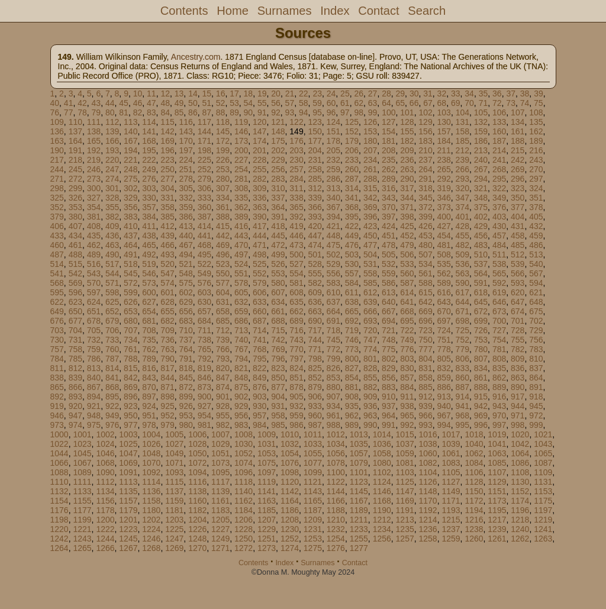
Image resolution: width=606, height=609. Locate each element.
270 (536, 169)
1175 (543, 500)
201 (259, 150)
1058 (382, 453)
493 (167, 254)
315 (370, 188)
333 (204, 197)
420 (314, 226)
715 (278, 330)
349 (499, 197)
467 (185, 245)
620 (517, 292)
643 (443, 302)
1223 (128, 529)
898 (167, 396)
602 (185, 292)
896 (130, 396)
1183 (220, 510)
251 (185, 169)
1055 (313, 453)
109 (57, 122)
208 (388, 150)
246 (94, 169)
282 (259, 178)
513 (536, 254)
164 (75, 141)
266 (462, 169)
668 (407, 311)
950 (130, 415)
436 (112, 235)
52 (220, 103)
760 (112, 349)
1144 (336, 491)
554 (296, 273)
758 (75, 349)
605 (241, 292)
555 (314, 273)
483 (481, 245)
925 (167, 406)
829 (388, 368)
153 (370, 131)
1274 (290, 548)
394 (333, 216)
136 (57, 131)
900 (204, 396)
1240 (520, 529)
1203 (174, 519)
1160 (197, 500)
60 (331, 103)
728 (517, 330)
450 (370, 235)
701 (517, 321)
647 (517, 302)
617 (462, 292)
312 (314, 188)
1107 (497, 472)
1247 (174, 538)
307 (223, 188)
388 (223, 216)
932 (296, 406)
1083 (450, 463)
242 (517, 160)
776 (407, 349)
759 (94, 349)
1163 (266, 500)
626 (130, 302)
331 (167, 197)
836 (517, 368)
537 (481, 264)
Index (334, 10)
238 (443, 160)
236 (407, 160)
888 (481, 387)
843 (149, 377)
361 (223, 207)
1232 (336, 529)
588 (425, 283)
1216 (474, 519)
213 (481, 150)
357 (149, 207)
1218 (520, 519)
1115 (174, 481)
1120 (290, 481)
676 (57, 321)
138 (94, 131)
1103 (405, 472)
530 (352, 264)
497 (241, 254)
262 (388, 169)
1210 (336, 519)
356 (130, 207)
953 (185, 415)
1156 (105, 500)
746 (352, 339)
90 (248, 112)
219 (94, 160)
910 (388, 396)
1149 (450, 491)
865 (57, 387)
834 (481, 368)
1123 (359, 481)
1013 (359, 434)
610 (333, 292)
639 (370, 302)
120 (259, 122)
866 (75, 387)
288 (370, 178)
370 (388, 207)
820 (223, 368)
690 (314, 321)
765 (204, 349)
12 (165, 93)
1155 (82, 500)
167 (130, 141)
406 (57, 226)
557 (352, 273)
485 (517, 245)
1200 (105, 519)
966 (425, 415)
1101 (359, 472)
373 (443, 207)
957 (259, 415)
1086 (520, 463)
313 (333, 188)
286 (333, 178)
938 (407, 406)
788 (130, 358)
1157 (128, 500)
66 (414, 103)
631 (223, 302)
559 (388, 273)
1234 (382, 529)
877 (278, 387)
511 (499, 254)
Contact (378, 10)
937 (388, 406)
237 (425, 160)
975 (94, 425)
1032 (290, 444)
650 (75, 311)
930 (259, 406)
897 (149, 396)
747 (370, 339)
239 (462, 160)
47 (151, 103)
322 (499, 188)
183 (425, 141)
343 (388, 197)
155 (407, 131)
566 (517, 273)
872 (185, 387)
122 (296, 122)
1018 (474, 434)
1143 (313, 491)
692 (352, 321)
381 (94, 216)
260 (352, 169)
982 (223, 425)
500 (296, 254)
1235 (405, 529)
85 (179, 112)
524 (241, 264)
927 (204, 406)
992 (407, 425)
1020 (520, 434)
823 (278, 368)
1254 (336, 538)
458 (517, 235)
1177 (82, 510)
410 (130, 226)
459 (536, 235)
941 (462, 406)
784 (57, 358)
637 (333, 302)
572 (130, 283)
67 (428, 103)
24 (331, 93)
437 (130, 235)
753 (481, 339)
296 (517, 178)
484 (499, 245)
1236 (428, 529)
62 (358, 103)
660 (259, 311)
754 (499, 339)
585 (370, 283)
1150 (474, 491)
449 (352, 235)
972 (536, 415)
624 (94, 302)
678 (94, 321)
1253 (313, 538)
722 (407, 330)
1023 (82, 444)
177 (314, 141)
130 (443, 122)
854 (352, 377)
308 (241, 188)
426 (425, 226)
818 (185, 368)
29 (400, 93)
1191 (405, 510)
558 (370, 273)
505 (388, 254)
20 (276, 93)
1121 (313, 481)
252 (204, 169)
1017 (450, 434)
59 (317, 103)
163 (57, 141)
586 (388, 283)
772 (333, 349)
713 (241, 330)
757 (57, 349)
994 (443, 425)
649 (57, 311)
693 (370, 321)
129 (425, 122)
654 (149, 311)
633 (259, 302)
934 (333, 406)
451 (388, 235)
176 (296, 141)
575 (185, 283)
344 (407, 197)
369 (370, 207)
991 (388, 425)
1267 (128, 548)
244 (57, 169)
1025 (128, 444)
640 (388, 302)
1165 (313, 500)
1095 (220, 472)
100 (388, 112)
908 (352, 396)
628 (167, 302)
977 (130, 425)
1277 (359, 548)
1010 (290, 434)
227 (241, 160)
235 (388, 160)
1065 (543, 453)
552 (259, 273)
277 (167, 178)
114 (149, 122)
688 (278, 321)
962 (352, 415)
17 (234, 93)
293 (462, 178)
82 (138, 112)
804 (425, 358)
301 (112, 188)
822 (259, 368)
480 (425, 245)
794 (241, 358)
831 (425, 368)
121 (278, 122)
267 (481, 169)
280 (223, 178)
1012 (336, 434)
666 (370, 311)
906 (314, 396)
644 (462, 302)
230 (296, 160)
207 (370, 150)
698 (462, 321)
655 (167, 311)
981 (204, 425)
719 (352, 330)
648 (536, 302)
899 (185, 396)
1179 (128, 510)
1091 (128, 472)
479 (407, 245)
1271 (220, 548)
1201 (128, 519)
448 (333, 235)
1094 (197, 472)
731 (75, 339)
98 (358, 112)
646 (499, 302)
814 (112, 368)
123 (314, 122)
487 (57, 254)
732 (94, 339)
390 (259, 216)
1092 (151, 472)
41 (68, 103)
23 (317, 93)
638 (352, 302)
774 (370, 349)
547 (167, 273)
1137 (174, 491)
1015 (405, 434)
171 (204, 141)
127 (388, 122)
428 (462, 226)
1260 (474, 538)
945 (536, 406)
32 (442, 93)
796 (278, 358)
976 (112, 425)
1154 (59, 500)
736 (167, 339)
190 (57, 150)
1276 (336, 548)
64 (386, 103)
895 (112, 396)
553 (278, 273)
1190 (382, 510)
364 (278, 207)
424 (388, 226)
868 (112, 387)
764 (185, 349)
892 (57, 396)
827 (352, 368)
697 (443, 321)
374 (462, 207)
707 (130, 330)
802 (388, 358)
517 (112, 264)
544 (112, 273)
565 (499, 273)
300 (94, 188)
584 (352, 283)
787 (112, 358)
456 (481, 235)
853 (333, 377)
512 (517, 254)
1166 (336, 500)
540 (536, 264)
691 (333, 321)
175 (278, 141)
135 (536, 122)
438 (149, 235)
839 (75, 377)
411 (149, 226)
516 (94, 264)
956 (241, 415)
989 (352, 425)
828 (370, 368)
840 (94, 377)
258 (314, 169)
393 (314, 216)
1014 (382, 434)
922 (112, 406)
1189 (359, 510)
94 (303, 112)
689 (296, 321)
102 (425, 112)
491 (130, 254)
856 (388, 377)
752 (462, 339)
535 (443, 264)
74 (525, 103)
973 (57, 425)
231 (314, 160)
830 (407, 368)
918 (536, 396)
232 (333, 160)
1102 (382, 472)
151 (333, 131)
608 (296, 292)
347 (462, 197)
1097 (266, 472)
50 (193, 103)
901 (223, 396)
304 (167, 188)
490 (112, 254)
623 (75, 302)
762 (149, 349)
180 (370, 141)
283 (278, 178)
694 (388, 321)
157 (443, 131)
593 (517, 283)
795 (259, 358)
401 (462, 216)
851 (296, 377)
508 (443, 254)
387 (204, 216)
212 (462, 150)
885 (425, 387)
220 (112, 160)
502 (333, 254)
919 (57, 406)
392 (296, 216)
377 (517, 207)
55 (262, 103)
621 (536, 292)
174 (259, 141)
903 (259, 396)
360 (204, 207)
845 (185, 377)
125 (352, 122)
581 (296, 283)
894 (94, 396)
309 (259, 188)
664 (333, 311)
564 (481, 273)
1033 (313, 444)
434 (75, 235)
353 (75, 207)
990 (370, 425)
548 (185, 273)
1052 (243, 453)
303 (149, 188)
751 (443, 339)
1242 (59, 538)
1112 (105, 481)
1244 (105, 538)
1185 (266, 510)
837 (536, 368)
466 (167, 245)
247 (112, 169)
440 (185, 235)
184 (443, 141)
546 (149, 273)
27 (373, 93)
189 (536, 141)
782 (517, 349)
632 (241, 302)
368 (352, 207)
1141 (266, 491)
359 (185, 207)
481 (443, 245)
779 (462, 349)
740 (241, 339)
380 (75, 216)
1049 (174, 453)
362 (241, 207)
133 (499, 122)
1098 (290, 472)
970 (499, 415)
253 (223, 169)
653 (130, 311)
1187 (313, 510)
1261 (497, 538)
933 (314, 406)
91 (262, 112)
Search (427, 10)
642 (425, 302)
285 (314, 178)
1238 (474, 529)
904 (278, 396)
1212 (382, 519)
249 (149, 169)
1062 (474, 453)
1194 (474, 510)
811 (57, 368)
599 (130, 292)
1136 (151, 491)
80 (110, 112)
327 (94, 197)
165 (94, 141)
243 (536, 160)
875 (241, 387)
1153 (543, 491)
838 (57, 377)
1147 (405, 491)
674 (517, 311)
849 (259, 377)
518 (130, 264)
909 (370, 396)
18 (248, 93)
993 (425, 425)
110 (75, 122)
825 (314, 368)
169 (167, 141)
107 (517, 112)
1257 (405, 538)
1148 (428, 491)
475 (333, 245)
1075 (266, 463)
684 (204, 321)
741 (259, 339)
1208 (290, 519)
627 (149, 302)
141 (149, 131)
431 (517, 226)
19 (262, 93)
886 (443, 387)
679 (112, 321)
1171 (450, 500)
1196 (520, 510)
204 (314, 150)
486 (536, 245)
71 (483, 103)
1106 (474, 472)
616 (443, 292)
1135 (128, 491)
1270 (197, 548)
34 (469, 93)
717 (314, 330)
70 (469, 103)
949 (112, 415)
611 (352, 292)
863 (517, 377)
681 (149, 321)
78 (82, 112)
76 (55, 112)
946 (57, 415)
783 (536, 349)
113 (130, 122)
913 (443, 396)
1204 (197, 519)
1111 (82, 481)
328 (112, 197)
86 (193, 112)
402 (481, 216)
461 (75, 245)
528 (314, 264)
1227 (220, 529)
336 (259, 197)
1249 (220, 538)
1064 (520, 453)
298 (57, 188)
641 (407, 302)
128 (407, 122)
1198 (59, 519)
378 (536, 207)
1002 (105, 434)
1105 (450, 472)
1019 (497, 434)
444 (259, 235)
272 (75, 178)
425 (407, 226)
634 (278, 302)
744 (314, 339)
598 (112, 292)
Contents (184, 10)
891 (536, 387)
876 (259, 387)
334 (223, 197)
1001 (82, 434)
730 (57, 339)
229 (278, 160)
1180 (151, 510)
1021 (543, 434)
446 (296, 235)
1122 (336, 481)
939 (425, 406)
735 (149, 339)
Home (233, 10)
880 (333, 387)
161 (517, 131)
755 (517, 339)
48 (165, 103)
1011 (313, 434)
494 (185, 254)
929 (241, 406)
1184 (243, 510)
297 (536, 178)
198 (204, 150)
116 (185, 122)
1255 (359, 538)
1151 (497, 491)
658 (223, 311)
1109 (543, 472)
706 (112, 330)
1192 (428, 510)
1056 (336, 453)
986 (296, 425)
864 (536, 377)
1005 (174, 434)
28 (386, 93)
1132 (59, 491)
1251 (266, 538)
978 (149, 425)
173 (241, 141)
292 (443, 178)
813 (94, 368)
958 (278, 415)
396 (370, 216)
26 (358, 93)
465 (149, 245)
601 (167, 292)
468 (204, 245)
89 (234, 112)
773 (352, 349)
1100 (336, 472)
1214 (428, 519)
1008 (243, 434)
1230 (290, 529)
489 (94, 254)
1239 (497, 529)
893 (75, 396)
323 (517, 188)
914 (462, 396)
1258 (428, 538)
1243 (82, 538)
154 (388, 131)
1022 (59, 444)
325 (57, 197)
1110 (59, 481)
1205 (220, 519)
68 (442, 103)
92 (276, 112)
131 (462, 122)
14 (193, 93)
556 (333, 273)
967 (443, 415)
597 (94, 292)
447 (314, 235)
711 (204, 330)
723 (425, 330)
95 (317, 112)
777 (425, 349)
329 (130, 197)
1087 (543, 463)
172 (223, 141)
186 (481, 141)
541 (57, 273)
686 (241, 321)
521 (185, 264)
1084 (474, 463)
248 (130, 169)
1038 (428, 444)
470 (241, 245)
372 (425, 207)
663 (314, 311)
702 (536, 321)
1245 (128, 538)
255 (259, 169)
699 (481, 321)
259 (333, 169)
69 (455, 103)
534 (425, 264)
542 (75, 273)
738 (204, 339)
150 (314, 131)
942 (481, 406)
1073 (220, 463)
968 (462, 415)
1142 (290, 491)
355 (112, 207)
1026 (151, 444)
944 (517, 406)
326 (75, 197)
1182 (197, 510)
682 (167, 321)
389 (241, 216)
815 (130, 368)
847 (223, 377)
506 (407, 254)
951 (149, 415)
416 (241, 226)
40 (55, 103)
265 (443, 169)
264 (425, 169)
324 (536, 188)
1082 (428, 463)
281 (241, 178)
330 (149, 197)
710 (185, 330)
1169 (405, 500)
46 (138, 103)
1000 (59, 434)
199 (223, 150)
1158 (151, 500)
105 (481, 112)
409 (112, 226)
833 (462, 368)
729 (536, 330)
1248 (197, 538)
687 (259, 321)
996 (481, 425)
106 (499, 112)
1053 (266, 453)
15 (207, 93)
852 (314, 377)
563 (462, 273)
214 (499, 150)
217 (57, 160)
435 (94, 235)
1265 (82, 548)
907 (333, 396)
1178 (105, 510)
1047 (128, 453)
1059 (405, 453)
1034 (336, 444)
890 (517, 387)
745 (333, 339)
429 (481, 226)
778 (443, 349)
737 (185, 339)
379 (57, 216)
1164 (290, 500)
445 (278, 235)
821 (241, 368)
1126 (428, 481)
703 (57, 330)
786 (94, 358)
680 (130, 321)
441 (204, 235)
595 (57, 292)
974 (75, 425)
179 (352, 141)
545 (130, 273)
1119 (266, 481)
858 (425, 377)
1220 (59, 529)
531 (370, 264)
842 (130, 377)
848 (241, 377)
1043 (543, 444)
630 (204, 302)
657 (204, 311)
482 (462, 245)
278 (185, 178)
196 (167, 150)
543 (94, 273)
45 (123, 103)
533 (407, 264)
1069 (128, 463)
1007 (220, 434)
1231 (313, 529)
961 (333, 415)
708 (149, 330)
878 (296, 387)
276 (149, 178)
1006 (197, 434)
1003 (128, 434)
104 (462, 112)
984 (259, 425)
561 (425, 273)
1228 (243, 529)
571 (112, 283)
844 (167, 377)
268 (499, 169)
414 (204, 226)
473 (296, 245)
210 (425, 150)
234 (370, 160)
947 (75, 415)
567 (536, 273)
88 (220, 112)
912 (425, 396)
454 (443, 235)
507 (425, 254)
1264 (59, 548)
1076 (290, 463)
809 (517, 358)
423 (370, 226)
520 (167, 264)
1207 (266, 519)
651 (94, 311)
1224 (151, 529)
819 (204, 368)
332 (185, 197)
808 (499, 358)
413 (185, 226)
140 (130, 131)
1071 (174, 463)
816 (149, 368)
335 (241, 197)
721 (388, 330)
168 (149, 141)
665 (352, 311)
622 (57, 302)
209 (407, 150)
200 (241, 150)
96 (331, 112)
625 (112, 302)
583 (333, 283)
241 (499, 160)
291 (425, 178)
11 (151, 93)
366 (314, 207)
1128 (474, 481)
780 (481, 349)
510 (481, 254)
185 (462, 141)
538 (499, 264)
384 (149, 216)
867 (94, 387)
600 (149, 292)
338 (296, 197)
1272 (243, 548)
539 (517, 264)
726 (481, 330)
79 (96, 112)
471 (259, 245)
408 (94, 226)
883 (388, 387)
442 (223, 235)
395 (352, 216)
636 (314, 302)
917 (517, 396)
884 (407, 387)
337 (278, 197)
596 (75, 292)
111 (94, 122)
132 (481, 122)
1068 (105, 463)
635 (296, 302)
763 (167, 349)
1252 (290, 538)
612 (370, 292)
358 (167, 207)
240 (481, 160)
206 (352, 150)
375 (481, 207)
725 (462, 330)
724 (443, 330)
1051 (220, 453)
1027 (174, 444)
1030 (243, 444)
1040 (474, 444)
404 (517, 216)
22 (303, 93)
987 (314, 425)
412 (167, 226)
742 (278, 339)
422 (352, 226)
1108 (520, 472)
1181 (174, 510)
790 (167, 358)
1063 (497, 453)
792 (204, 358)
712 (223, 330)
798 (314, 358)
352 (57, 207)
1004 (151, 434)
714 (259, 330)
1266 (105, 548)
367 (333, 207)
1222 (105, 529)
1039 (450, 444)
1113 (128, 481)
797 (296, 358)
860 (462, 377)
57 (290, 103)
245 (75, 169)
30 (414, 93)
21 (290, 93)
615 (425, 292)
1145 (359, 491)
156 (425, 131)
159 (481, 131)
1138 (197, 491)
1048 (151, 453)
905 (296, 396)
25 (345, 93)
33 (455, 93)
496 (223, 254)
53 (234, 103)
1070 (151, 463)
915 (481, 396)
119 (241, 122)
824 (296, 368)
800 (352, 358)
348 (481, 197)
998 (517, 425)
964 (388, 415)
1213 (405, 519)
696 (425, 321)
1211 (359, 519)
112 (112, 122)
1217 (497, 519)
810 (536, 358)
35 (483, 93)
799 (333, 358)
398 (407, 216)
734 (130, 339)
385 (167, 216)
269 (517, 169)
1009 (266, 434)
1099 (313, 472)
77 (68, 112)
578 (241, 283)
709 (167, 330)
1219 (543, 519)
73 (510, 103)
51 (206, 103)
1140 (243, 491)
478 (388, 245)
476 (352, 245)
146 (241, 131)
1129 (497, 481)
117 (204, 122)
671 (462, 311)
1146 (382, 491)
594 (536, 283)
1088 (59, 472)
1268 (151, 548)
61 (345, 103)
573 (149, 283)
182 (407, 141)
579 (259, 283)
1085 (497, 463)
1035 (359, 444)
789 (149, 358)
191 (75, 150)
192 (94, 150)
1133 (82, 491)
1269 (174, 548)
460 (57, 245)
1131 (543, 481)
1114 (151, 481)
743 (296, 339)
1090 (105, 472)
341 (352, 197)
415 (223, 226)
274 (112, 178)
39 (538, 93)
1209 (313, 519)
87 (206, 112)
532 (388, 264)
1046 (105, 453)
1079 (359, 463)
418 (278, 226)
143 (185, 131)
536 (462, 264)
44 (110, 103)
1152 (520, 491)
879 (314, 387)
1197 (543, 510)
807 (481, 358)
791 (185, 358)
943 (499, 406)
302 (130, 188)
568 (57, 283)
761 (130, 349)
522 (204, 264)
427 (443, 226)
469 (223, 245)
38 (525, 93)
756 (536, 339)
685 (223, 321)
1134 (105, 491)
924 (149, 406)
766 (223, 349)
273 (94, 178)
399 (425, 216)
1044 (59, 453)
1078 (336, 463)
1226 (197, 529)
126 (370, 122)
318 (425, 188)
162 (536, 131)
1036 (382, 444)
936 (370, 406)
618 (481, 292)
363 (259, 207)
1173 (497, 500)
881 (352, 387)
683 (185, 321)
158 (462, 131)
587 (407, 283)
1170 (428, 500)
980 (185, 425)
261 (370, 169)
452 (407, 235)
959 (296, 415)
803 (407, 358)
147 (259, 131)
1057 (359, 453)
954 (204, 415)
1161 (220, 500)
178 (333, 141)
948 (94, 415)
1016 (428, 434)
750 (425, 339)
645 (481, 302)
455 (462, 235)
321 (481, 188)
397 (388, 216)
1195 (497, 510)
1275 (313, 548)
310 (278, 188)
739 (223, 339)
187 (499, 141)
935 (352, 406)
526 (278, 264)
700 (499, 321)
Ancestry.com (196, 57)
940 (443, 406)
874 (223, 387)
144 (204, 131)
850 (278, 377)
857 (407, 377)
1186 (290, 510)
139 (112, 131)
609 (314, 292)
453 (425, 235)
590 (462, 283)
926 (185, 406)
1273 (266, 548)
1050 (197, 453)
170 (185, 141)
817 (167, 368)
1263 (543, 538)
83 (151, 112)
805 (443, 358)
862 (499, 377)
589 (443, 283)
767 (241, 349)
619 (499, 292)
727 (499, 330)
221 (130, 160)
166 (112, 141)
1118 (243, 481)
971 (517, 415)
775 (388, 349)
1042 (520, 444)
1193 (450, 510)
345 (425, 197)
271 (57, 178)
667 (388, 311)
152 (352, 131)
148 (278, 131)
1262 (520, 538)
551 (241, 273)
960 (314, 415)
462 (94, 245)
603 (204, 292)
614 (407, 292)
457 (499, 235)
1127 (450, 481)
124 (333, 122)
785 (75, 358)
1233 (359, 529)
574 (167, 283)
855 (370, 377)
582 (314, 283)
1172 (474, 500)
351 (536, 197)
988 (333, 425)
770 (296, 349)
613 (388, 292)
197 (185, 150)
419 (296, 226)
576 (204, 283)
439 (167, 235)
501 (314, 254)
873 (204, 387)
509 (462, 254)
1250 (243, 538)
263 (407, 169)
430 (499, 226)
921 (94, 406)
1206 (243, 519)
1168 (382, 500)
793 (223, 358)
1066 (59, 463)
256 (278, 169)
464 (130, 245)
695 (407, 321)
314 (352, 188)
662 (296, 311)
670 (443, 311)
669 (425, 311)
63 (373, 103)
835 (499, 368)
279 (204, 178)
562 (443, 273)
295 (499, 178)
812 (75, 368)
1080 (382, 463)
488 (75, 254)
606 (259, 292)
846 (204, 377)
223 (167, 160)
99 (373, 112)
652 (112, 311)
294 (481, 178)
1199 (82, 519)
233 (352, 160)
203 (296, 150)
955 (223, 415)
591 (481, 283)
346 (443, 197)
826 (333, 368)
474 (314, 245)
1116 (197, 481)
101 (407, 112)
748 (388, 339)
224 (185, 160)
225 (204, 160)
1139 (220, 491)
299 (75, 188)
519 (149, 264)
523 (223, 264)
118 (223, 122)
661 (278, 311)
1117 (220, 481)
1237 (450, 529)
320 (462, 188)
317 (407, 188)
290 (407, 178)
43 (96, 103)
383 (130, 216)
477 (370, 245)
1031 (266, 444)
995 (462, 425)
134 (517, 122)
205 (333, 150)
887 (462, 387)
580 (278, 283)
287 (352, 178)
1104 (428, 472)
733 (112, 339)
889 (499, 387)
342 (370, 197)
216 (536, 150)
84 (165, 112)
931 (278, 406)
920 (75, 406)
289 (388, 178)
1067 (82, 463)
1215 (450, 519)
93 (290, 112)
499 (278, 254)
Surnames (284, 10)
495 (204, 254)
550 (223, 273)
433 (57, 235)
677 (75, 321)
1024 (105, 444)
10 (138, 93)
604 (223, 292)
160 (499, 131)
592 (499, 283)
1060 (428, 453)
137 (75, 131)
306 (204, 188)
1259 (450, 538)
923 (130, 406)
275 (130, 178)
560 (407, 273)
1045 (82, 453)
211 (443, 150)
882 (370, 387)
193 (112, 150)
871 (167, 387)
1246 (151, 538)
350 (517, 197)
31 (428, 93)
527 (296, 264)
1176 (59, 510)
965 (407, 415)
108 (536, 112)
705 (94, 330)
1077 (313, 463)
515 (75, 264)
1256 (382, 538)
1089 (82, 472)
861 (481, 377)
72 (497, 103)
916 (499, 396)
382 (112, 216)
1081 (405, 463)
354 (94, 207)
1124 (382, 481)
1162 (243, 500)
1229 (266, 529)
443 (241, 235)
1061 (450, 453)
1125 (405, 481)
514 (57, 264)
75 (538, 103)
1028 (197, 444)
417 (259, 226)
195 (149, 150)
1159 (174, 500)
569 (75, 283)
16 (220, 93)
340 (333, 197)
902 (241, 396)
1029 (220, 444)
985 (278, 425)
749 (407, 339)
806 (462, 358)
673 (499, 311)
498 (259, 254)
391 (278, 216)
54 (248, 103)
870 (149, 387)
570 (94, 283)
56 (276, 103)
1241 (543, 529)
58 (303, 103)
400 (443, 216)
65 (400, 103)
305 (185, 188)
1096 (243, 472)
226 (223, 160)
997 (499, 425)
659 (241, 311)
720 (370, 330)
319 (443, 188)
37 (510, 93)
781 (499, 349)
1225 (174, 529)
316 (388, 188)
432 (536, 226)
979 (167, 425)
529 (333, 264)
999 (536, 425)
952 (167, 415)
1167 (359, 500)
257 (296, 169)
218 (75, 160)
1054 (290, 453)
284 (296, 178)
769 (278, 349)
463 (112, 245)
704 (75, 330)
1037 (405, 444)
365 (296, 207)
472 (278, 245)
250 (167, 169)
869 (130, 387)
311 (296, 188)
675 (536, 311)
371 (407, 207)
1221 (82, 529)
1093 (174, 472)
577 (223, 283)
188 (517, 141)
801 (370, 358)
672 (481, 311)
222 (149, 160)
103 (444, 112)
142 (167, 131)
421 (333, 226)
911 (407, 396)
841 (112, 377)
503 (352, 254)
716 (296, 330)
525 (259, 264)
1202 (151, 519)
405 (536, 216)
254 (241, 169)
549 (204, 273)
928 (223, 406)
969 (481, 415)
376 (499, 207)
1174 (520, 500)
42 (82, 103)
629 (185, 302)
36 (497, 93)
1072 (197, 463)
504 (370, 254)
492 (149, 254)
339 (314, 197)
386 (185, 216)
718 (333, 330)
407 (75, 226)
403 (499, 216)
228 (259, 160)
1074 (243, 463)
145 (223, 131)
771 (314, 349)
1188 (336, 510)
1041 (497, 444)
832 (443, 368)
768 (259, 349)
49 (179, 103)
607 (278, 292)
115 (167, 122)
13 (179, 93)
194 (130, 150)
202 (278, 150)
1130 (520, 481)
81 (123, 112)
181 (388, 141)
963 (370, 415)
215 (517, 150)
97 (345, 112)
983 (241, 425)
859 (443, 377)
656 (185, 311)
